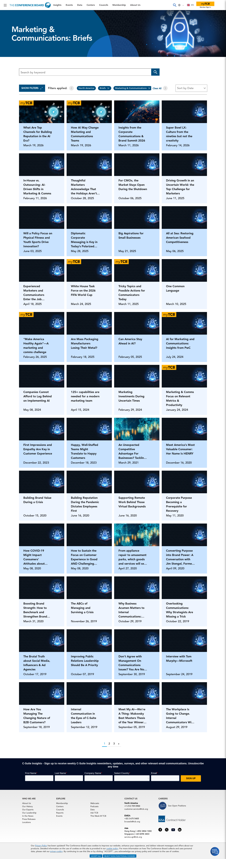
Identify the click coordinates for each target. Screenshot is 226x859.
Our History (27, 806)
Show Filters (32, 88)
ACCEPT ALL (96, 856)
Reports (59, 812)
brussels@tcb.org (132, 821)
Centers (91, 5)
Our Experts (27, 809)
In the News (27, 816)
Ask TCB (94, 812)
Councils (103, 5)
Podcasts (94, 806)
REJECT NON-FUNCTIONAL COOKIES (119, 856)
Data (79, 5)
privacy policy (56, 851)
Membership (119, 5)
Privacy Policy (41, 845)
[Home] (30, 5)
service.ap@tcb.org (133, 837)
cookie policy (112, 848)
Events (69, 5)
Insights (57, 5)
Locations (26, 822)
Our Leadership (29, 812)
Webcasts (94, 803)
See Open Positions (177, 805)
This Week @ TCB (98, 816)
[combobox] (190, 5)
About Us (135, 5)
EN (190, 5)
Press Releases (28, 819)
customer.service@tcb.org (136, 809)
